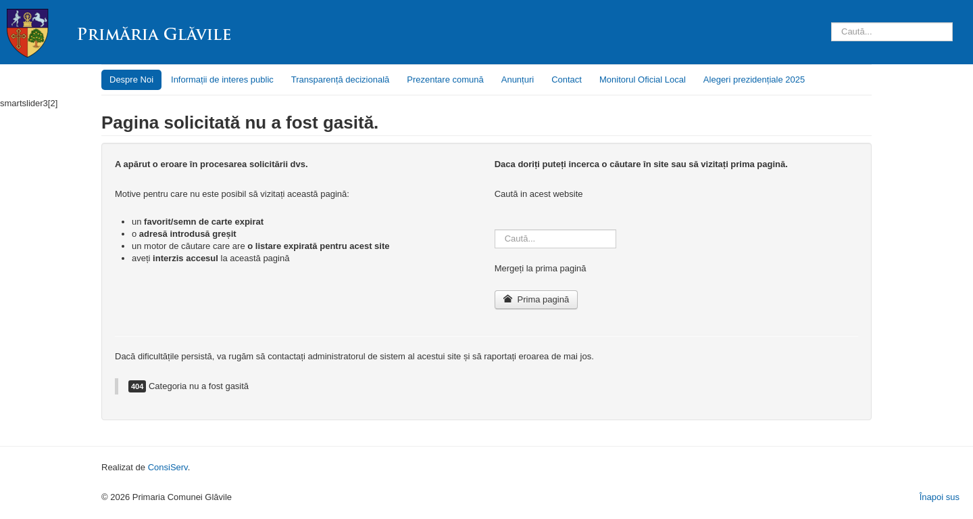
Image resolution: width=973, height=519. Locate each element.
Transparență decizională (340, 79)
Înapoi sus (939, 497)
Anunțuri (517, 79)
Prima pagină (536, 299)
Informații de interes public (222, 79)
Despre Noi (131, 79)
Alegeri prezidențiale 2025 (754, 79)
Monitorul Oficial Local (642, 79)
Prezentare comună (445, 79)
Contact (566, 79)
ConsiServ (168, 467)
